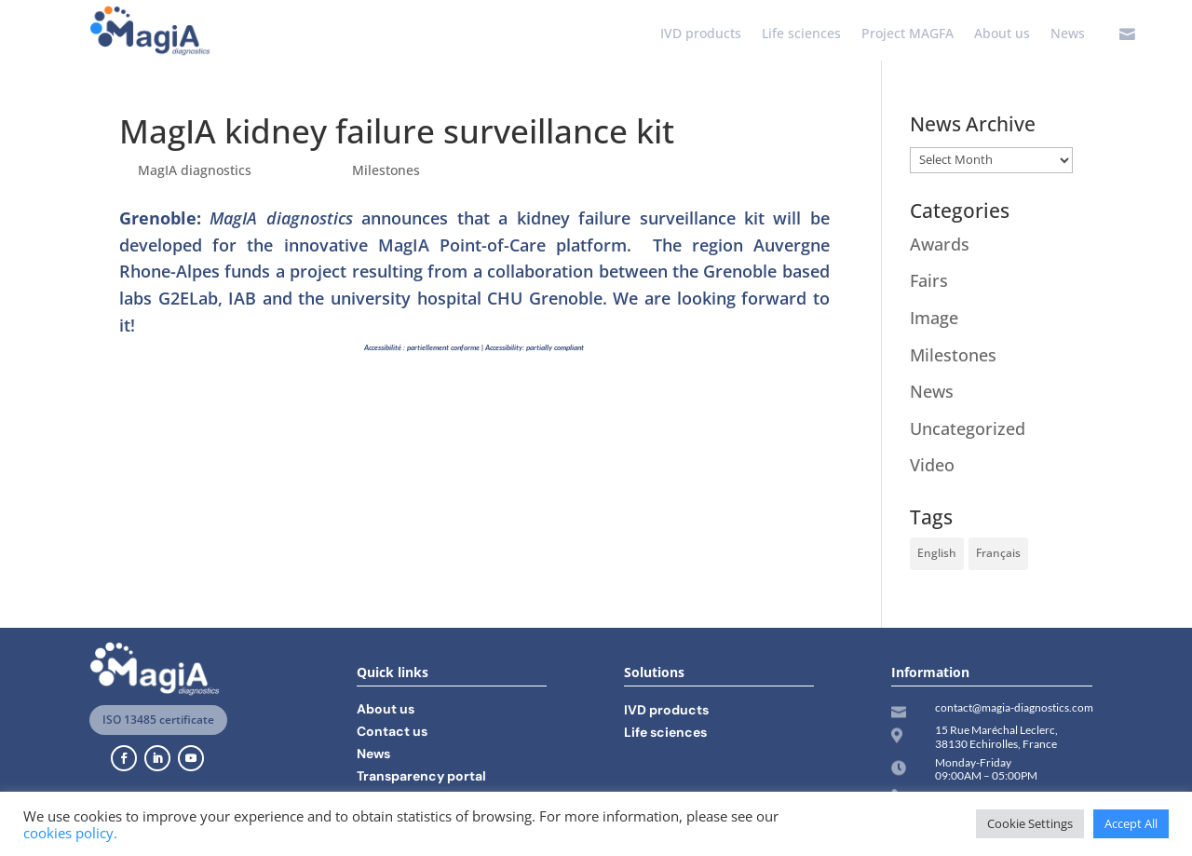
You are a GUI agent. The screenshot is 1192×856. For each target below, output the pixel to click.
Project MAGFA (907, 34)
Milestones (386, 170)
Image (934, 317)
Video (932, 465)
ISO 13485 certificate (158, 719)
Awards (939, 244)
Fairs (929, 280)
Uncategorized (967, 428)
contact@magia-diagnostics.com (1014, 707)
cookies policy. (70, 832)
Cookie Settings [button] (1030, 823)
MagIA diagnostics (194, 170)
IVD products (700, 34)
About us (1002, 34)
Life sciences (801, 34)
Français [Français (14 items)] (998, 553)
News (1067, 34)
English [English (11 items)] (936, 553)
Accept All (1131, 823)
